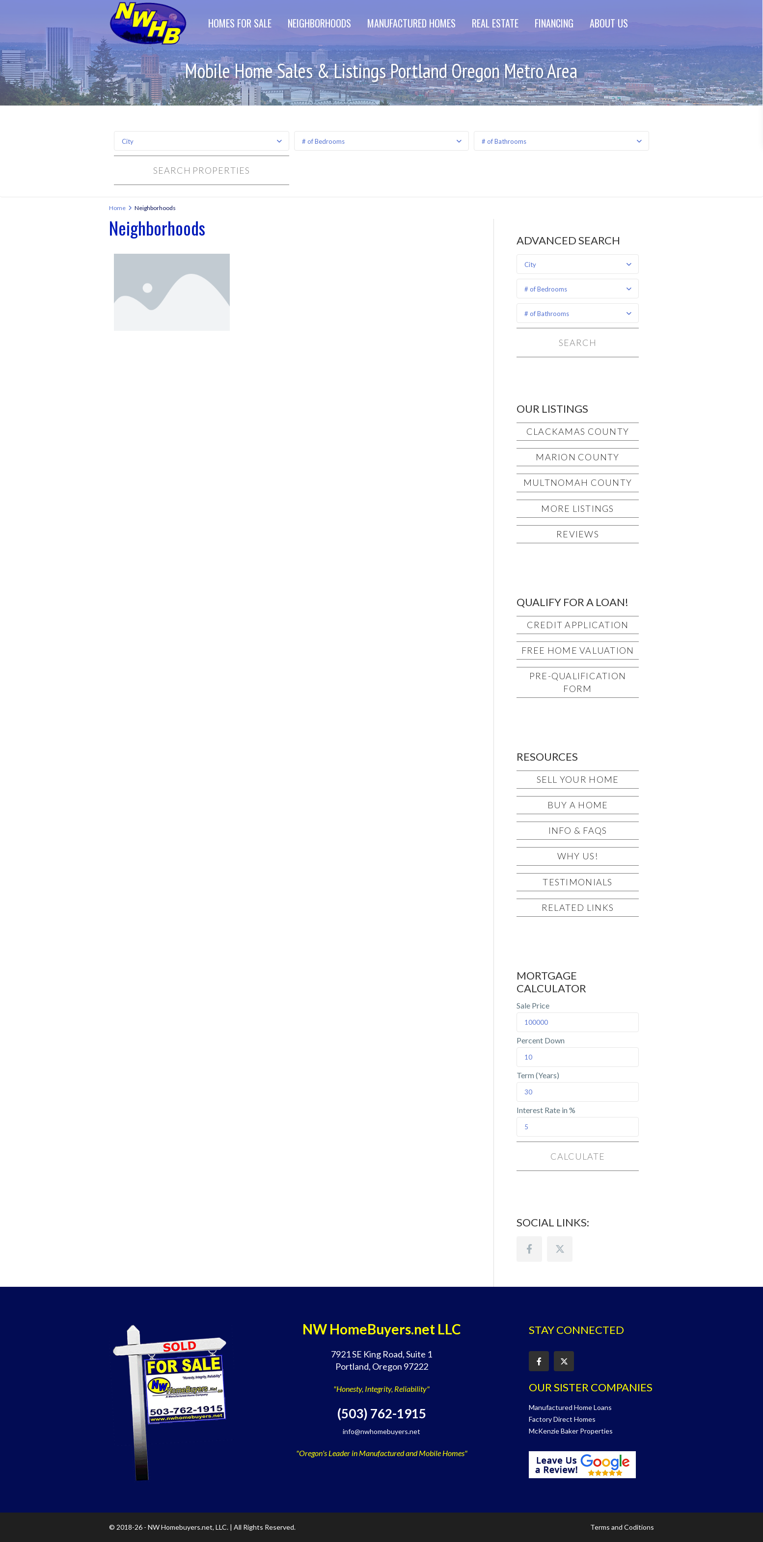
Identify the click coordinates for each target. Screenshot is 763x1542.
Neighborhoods (319, 23)
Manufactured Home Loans (570, 1407)
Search (577, 342)
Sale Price (533, 1005)
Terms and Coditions (622, 1527)
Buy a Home (577, 804)
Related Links (578, 907)
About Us (609, 23)
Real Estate (495, 23)
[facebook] (529, 1249)
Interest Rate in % (546, 1110)
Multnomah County (577, 482)
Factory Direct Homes (562, 1419)
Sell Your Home (578, 779)
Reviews (577, 534)
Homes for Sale (240, 23)
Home (117, 208)
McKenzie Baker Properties (571, 1431)
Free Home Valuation (577, 650)
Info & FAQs (577, 830)
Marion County (577, 457)
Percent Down (541, 1040)
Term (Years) (538, 1075)
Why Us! (578, 856)
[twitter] (559, 1249)
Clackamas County (577, 431)
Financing (554, 23)
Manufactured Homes (411, 23)
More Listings (577, 508)
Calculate (577, 1156)
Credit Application (578, 624)
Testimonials (577, 882)
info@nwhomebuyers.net (381, 1431)
